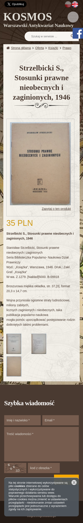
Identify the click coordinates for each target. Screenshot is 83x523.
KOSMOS (38, 20)
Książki (53, 48)
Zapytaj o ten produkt (56, 209)
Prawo (67, 48)
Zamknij (74, 482)
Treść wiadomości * (41, 444)
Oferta (39, 48)
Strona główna (21, 48)
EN (74, 4)
